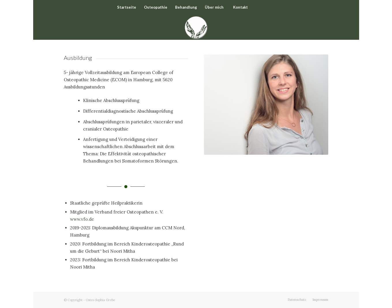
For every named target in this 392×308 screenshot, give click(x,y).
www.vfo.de (82, 219)
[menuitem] (126, 7)
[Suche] (266, 7)
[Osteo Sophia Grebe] (196, 27)
